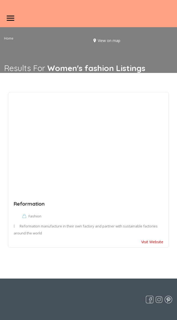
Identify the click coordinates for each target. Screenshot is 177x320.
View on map (109, 40)
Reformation (29, 204)
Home (8, 38)
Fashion (34, 216)
